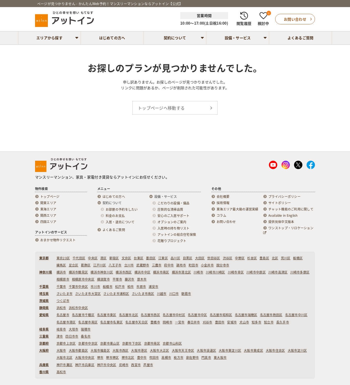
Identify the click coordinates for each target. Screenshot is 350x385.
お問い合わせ (226, 221)
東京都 (44, 258)
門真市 (206, 357)
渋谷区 (228, 258)
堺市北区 (128, 357)
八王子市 (115, 265)
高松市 (61, 372)
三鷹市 (157, 265)
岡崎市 (167, 322)
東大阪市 (220, 357)
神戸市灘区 (64, 364)
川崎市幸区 (236, 272)
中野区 (240, 258)
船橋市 (107, 286)
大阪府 (44, 350)
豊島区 (264, 258)
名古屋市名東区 (111, 322)
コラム (221, 215)
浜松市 (61, 307)
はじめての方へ (112, 37)
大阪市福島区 (100, 350)
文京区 (126, 258)
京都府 (44, 343)
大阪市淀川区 (297, 350)
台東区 (138, 258)
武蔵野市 (142, 265)
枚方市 (178, 357)
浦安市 (153, 286)
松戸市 (120, 286)
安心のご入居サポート (173, 215)
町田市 (193, 265)
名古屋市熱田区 (271, 315)
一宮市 (180, 322)
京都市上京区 (66, 343)
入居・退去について (120, 222)
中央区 (93, 258)
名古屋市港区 (66, 322)
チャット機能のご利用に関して (290, 209)
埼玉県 (44, 293)
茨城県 (44, 300)
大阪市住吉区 (275, 350)
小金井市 (207, 265)
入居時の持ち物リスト (173, 228)
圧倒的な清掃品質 (170, 209)
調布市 (181, 265)
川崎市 (198, 272)
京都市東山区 (110, 343)
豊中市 (142, 357)
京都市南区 (152, 343)
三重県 (44, 336)
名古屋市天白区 (136, 322)
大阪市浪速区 (206, 350)
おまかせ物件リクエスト (58, 240)
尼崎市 (124, 364)
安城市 (232, 322)
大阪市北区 (64, 357)
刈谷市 (207, 322)
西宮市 (136, 364)
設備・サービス (238, 37)
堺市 (100, 357)
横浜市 (61, 272)
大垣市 (73, 329)
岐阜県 (44, 329)
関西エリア (48, 215)
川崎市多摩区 (300, 272)
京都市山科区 (172, 343)
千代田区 (78, 258)
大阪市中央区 (84, 357)
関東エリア (48, 202)
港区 (103, 258)
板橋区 (298, 258)
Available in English (283, 215)
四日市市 (71, 336)
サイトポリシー (279, 202)
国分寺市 (222, 265)
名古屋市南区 (88, 322)
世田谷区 (213, 258)
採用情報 (223, 202)
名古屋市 (63, 315)
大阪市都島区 (78, 350)
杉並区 (252, 258)
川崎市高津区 (278, 272)
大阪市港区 (139, 350)
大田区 (200, 258)
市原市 (141, 286)
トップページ (50, 196)
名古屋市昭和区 (221, 315)
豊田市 (220, 322)
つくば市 (63, 300)
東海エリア (48, 209)
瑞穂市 (86, 329)
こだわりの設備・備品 (173, 203)
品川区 (175, 258)
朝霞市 (186, 293)
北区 (275, 258)
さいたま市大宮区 (88, 293)
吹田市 (154, 357)
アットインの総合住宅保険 (176, 234)
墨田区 (151, 258)
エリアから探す (49, 37)
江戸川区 (99, 265)
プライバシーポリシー (284, 196)
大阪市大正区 (159, 350)
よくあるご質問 (300, 37)
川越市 (162, 293)
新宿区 (114, 258)
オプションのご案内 (172, 222)
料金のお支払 (115, 215)
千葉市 (61, 286)
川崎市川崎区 (215, 272)
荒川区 (286, 258)
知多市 (256, 322)
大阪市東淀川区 (230, 350)
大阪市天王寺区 (183, 350)
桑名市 (86, 336)
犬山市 (244, 322)
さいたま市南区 (143, 293)
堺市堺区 (112, 357)
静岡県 (44, 307)
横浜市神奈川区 (102, 272)
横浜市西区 (124, 272)
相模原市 (63, 279)
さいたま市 (64, 293)
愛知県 (44, 315)
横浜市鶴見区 (78, 272)
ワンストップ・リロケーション (288, 230)
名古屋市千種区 (83, 315)
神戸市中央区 (106, 364)
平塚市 (117, 279)
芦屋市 (148, 364)
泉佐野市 (192, 357)
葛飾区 (86, 265)
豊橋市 (155, 322)
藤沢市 (129, 279)
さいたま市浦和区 (116, 293)
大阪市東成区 (253, 350)
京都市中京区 (88, 343)
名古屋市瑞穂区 (246, 315)
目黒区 (188, 258)
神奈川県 (45, 272)
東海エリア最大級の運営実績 (237, 209)
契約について (175, 37)
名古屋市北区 (128, 315)
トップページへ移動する (161, 108)
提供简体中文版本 (281, 221)
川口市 (174, 293)
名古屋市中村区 (174, 315)
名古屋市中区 (197, 315)
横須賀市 (103, 279)
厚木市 (142, 279)
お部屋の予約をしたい (122, 209)
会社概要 (223, 196)
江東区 (163, 258)
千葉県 (44, 286)
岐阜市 (61, 329)
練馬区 (61, 265)
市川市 (95, 286)
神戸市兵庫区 (84, 364)
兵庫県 (44, 364)
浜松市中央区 (78, 307)
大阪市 (61, 350)
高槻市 (166, 357)
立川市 (129, 265)
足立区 (73, 265)
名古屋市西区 (150, 315)
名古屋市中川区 (296, 315)
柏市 (130, 286)
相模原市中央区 (83, 279)
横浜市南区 (161, 272)
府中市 (169, 265)
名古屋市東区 (106, 315)
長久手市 (282, 322)
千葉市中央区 (78, 286)
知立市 (269, 322)
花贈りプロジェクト (172, 240)
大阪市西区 (120, 350)
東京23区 (63, 258)
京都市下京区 (132, 343)
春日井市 (193, 322)
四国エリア (48, 221)
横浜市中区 (142, 272)
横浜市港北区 (181, 272)
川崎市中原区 (256, 272)
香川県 (44, 372)
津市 (60, 336)
